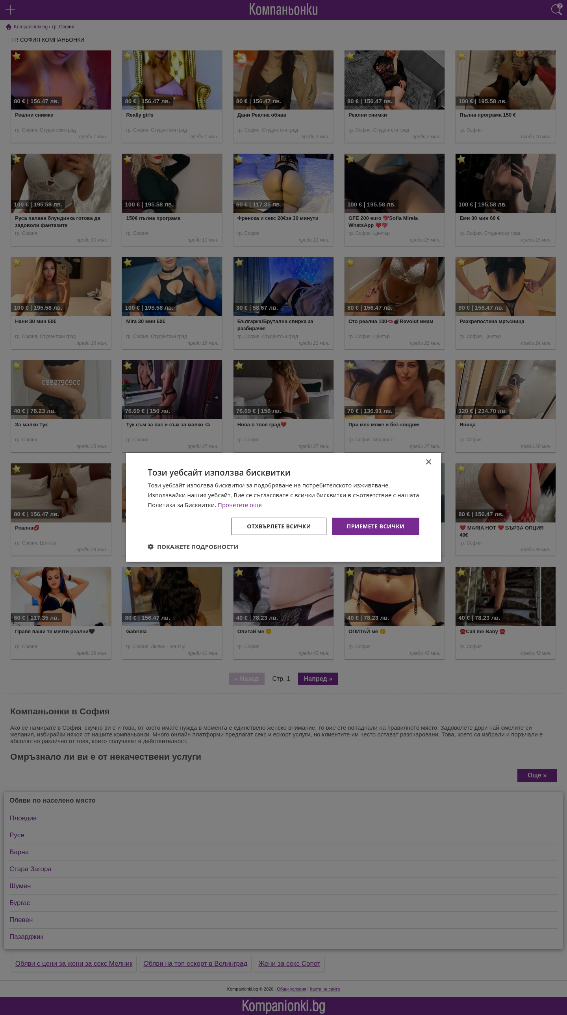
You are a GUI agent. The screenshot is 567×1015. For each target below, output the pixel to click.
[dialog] (283, 507)
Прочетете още (240, 505)
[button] (193, 546)
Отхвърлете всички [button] (279, 526)
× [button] (428, 462)
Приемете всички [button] (375, 526)
